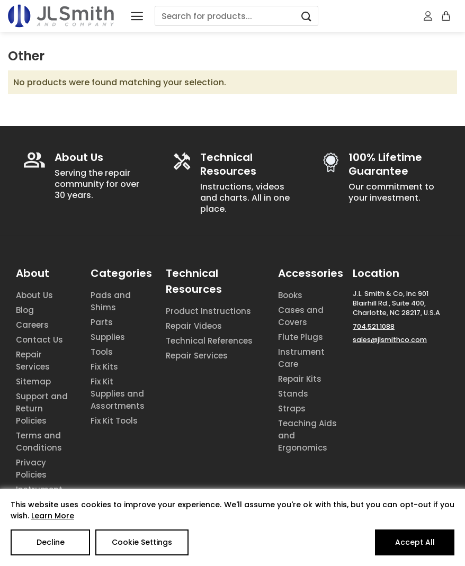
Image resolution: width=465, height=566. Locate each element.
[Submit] (306, 16)
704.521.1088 (374, 326)
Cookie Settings (142, 542)
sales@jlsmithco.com (390, 339)
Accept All (415, 542)
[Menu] (137, 16)
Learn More (52, 515)
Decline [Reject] (51, 542)
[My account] (428, 16)
